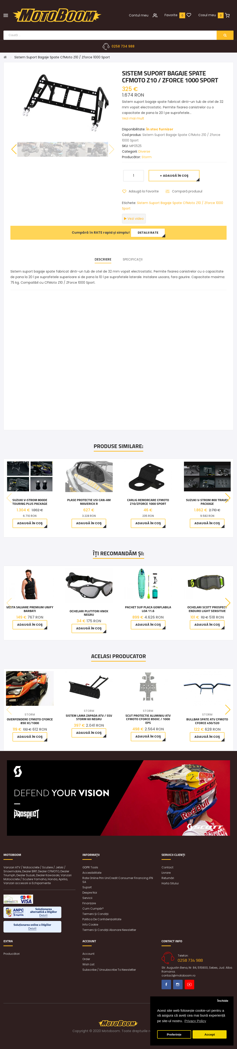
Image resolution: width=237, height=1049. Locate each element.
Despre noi (89, 893)
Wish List (88, 964)
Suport (87, 887)
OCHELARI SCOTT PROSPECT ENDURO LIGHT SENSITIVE (207, 609)
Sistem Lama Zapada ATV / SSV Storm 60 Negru (89, 717)
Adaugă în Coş (175, 175)
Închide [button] (222, 1000)
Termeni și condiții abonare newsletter (109, 930)
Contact (167, 867)
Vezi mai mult (133, 118)
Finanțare (89, 903)
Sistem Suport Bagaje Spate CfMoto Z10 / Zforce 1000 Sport (62, 57)
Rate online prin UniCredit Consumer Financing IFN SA (117, 880)
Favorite (171, 15)
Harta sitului (170, 883)
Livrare (166, 873)
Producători (11, 954)
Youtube (189, 984)
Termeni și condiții (95, 914)
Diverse (144, 151)
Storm (147, 157)
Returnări (168, 878)
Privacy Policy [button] (195, 1021)
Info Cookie (90, 925)
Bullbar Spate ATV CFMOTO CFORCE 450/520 (207, 721)
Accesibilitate (91, 873)
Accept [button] (209, 1034)
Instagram (178, 984)
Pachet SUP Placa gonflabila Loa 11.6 (148, 609)
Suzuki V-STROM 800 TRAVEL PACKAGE (207, 502)
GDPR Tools (90, 867)
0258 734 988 (123, 46)
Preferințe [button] (174, 1034)
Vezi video (134, 218)
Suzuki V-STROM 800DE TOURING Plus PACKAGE (29, 502)
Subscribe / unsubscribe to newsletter (109, 970)
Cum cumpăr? (93, 909)
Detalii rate (148, 232)
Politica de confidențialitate (101, 919)
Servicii (87, 898)
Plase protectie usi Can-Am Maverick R (89, 502)
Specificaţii (133, 259)
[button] (13, 149)
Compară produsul (187, 191)
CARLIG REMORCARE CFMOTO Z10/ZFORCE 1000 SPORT (148, 502)
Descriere (103, 259)
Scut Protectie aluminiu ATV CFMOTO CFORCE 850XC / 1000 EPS (148, 719)
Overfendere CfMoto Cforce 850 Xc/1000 (30, 721)
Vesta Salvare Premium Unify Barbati (29, 609)
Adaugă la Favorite (144, 191)
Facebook (166, 984)
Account (88, 954)
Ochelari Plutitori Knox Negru (89, 612)
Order (86, 959)
